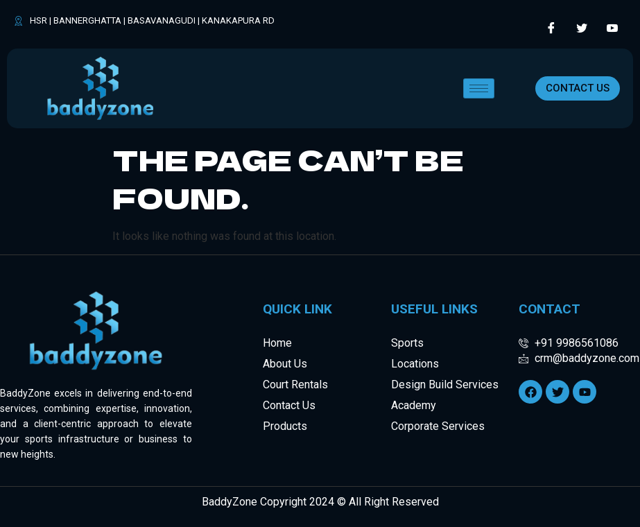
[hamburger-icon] (478, 88)
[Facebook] (551, 27)
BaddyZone (229, 501)
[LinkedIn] (612, 27)
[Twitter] (581, 27)
